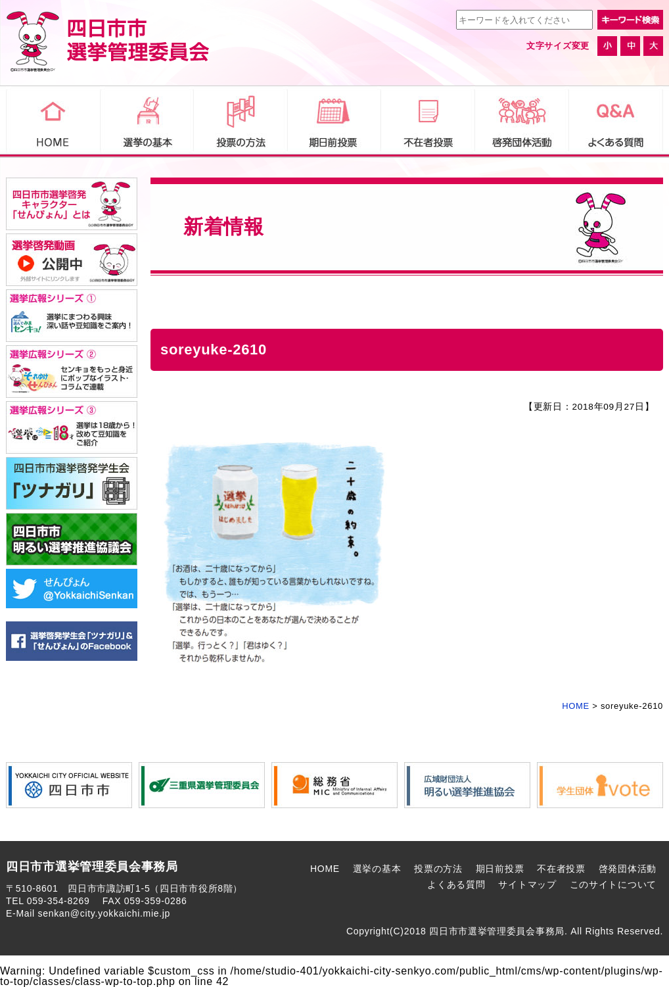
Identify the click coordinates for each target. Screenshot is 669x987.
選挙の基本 (377, 868)
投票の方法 (438, 868)
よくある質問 (456, 884)
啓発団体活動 (628, 868)
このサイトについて (613, 884)
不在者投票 (561, 868)
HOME (325, 868)
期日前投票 (500, 868)
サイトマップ (527, 884)
